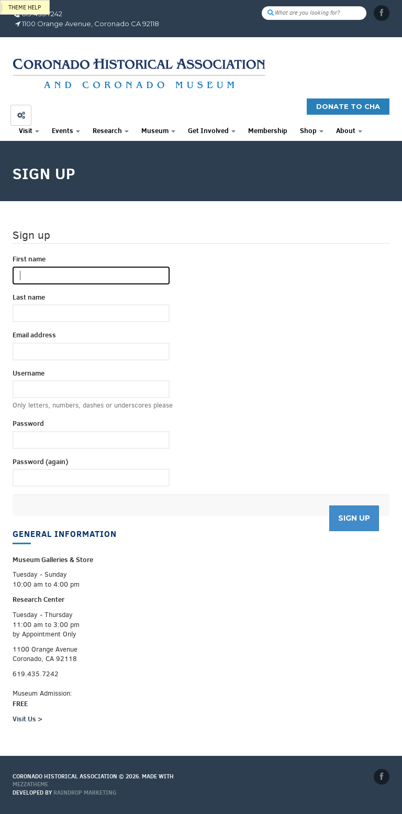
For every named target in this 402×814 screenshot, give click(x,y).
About (349, 130)
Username (28, 373)
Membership (267, 130)
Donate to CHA (348, 106)
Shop (311, 130)
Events (66, 130)
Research (111, 130)
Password (28, 423)
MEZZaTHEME (30, 784)
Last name (29, 297)
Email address (34, 334)
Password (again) (40, 461)
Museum (158, 130)
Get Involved (212, 130)
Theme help (24, 8)
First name (29, 258)
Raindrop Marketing (85, 792)
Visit (29, 130)
